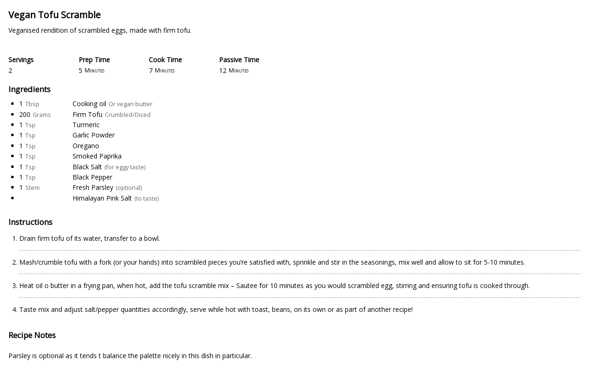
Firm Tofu (87, 114)
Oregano (86, 145)
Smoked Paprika (97, 155)
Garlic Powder (94, 134)
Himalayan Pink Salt (102, 198)
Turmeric (86, 124)
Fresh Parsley (93, 187)
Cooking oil (89, 103)
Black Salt (87, 166)
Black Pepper (92, 177)
